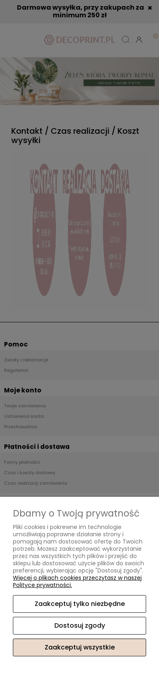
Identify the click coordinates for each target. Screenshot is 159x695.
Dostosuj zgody (79, 625)
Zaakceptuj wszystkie (80, 647)
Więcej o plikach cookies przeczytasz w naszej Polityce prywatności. (77, 581)
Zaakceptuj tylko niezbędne (80, 603)
